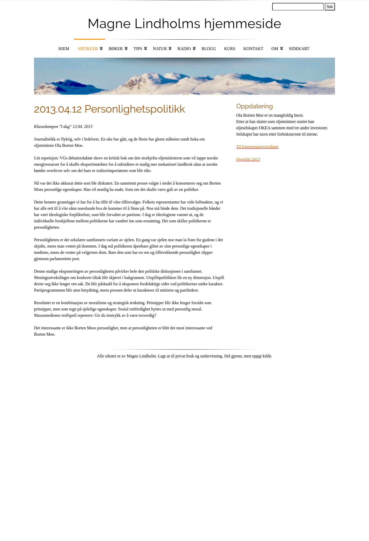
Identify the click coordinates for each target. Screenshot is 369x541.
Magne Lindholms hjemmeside (184, 23)
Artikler (87, 48)
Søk (330, 6)
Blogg (209, 48)
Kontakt (253, 48)
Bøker (116, 48)
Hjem (63, 48)
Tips (137, 48)
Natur (160, 48)
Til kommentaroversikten (257, 146)
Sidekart (299, 48)
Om (274, 48)
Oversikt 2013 (248, 159)
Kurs (229, 48)
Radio (184, 48)
